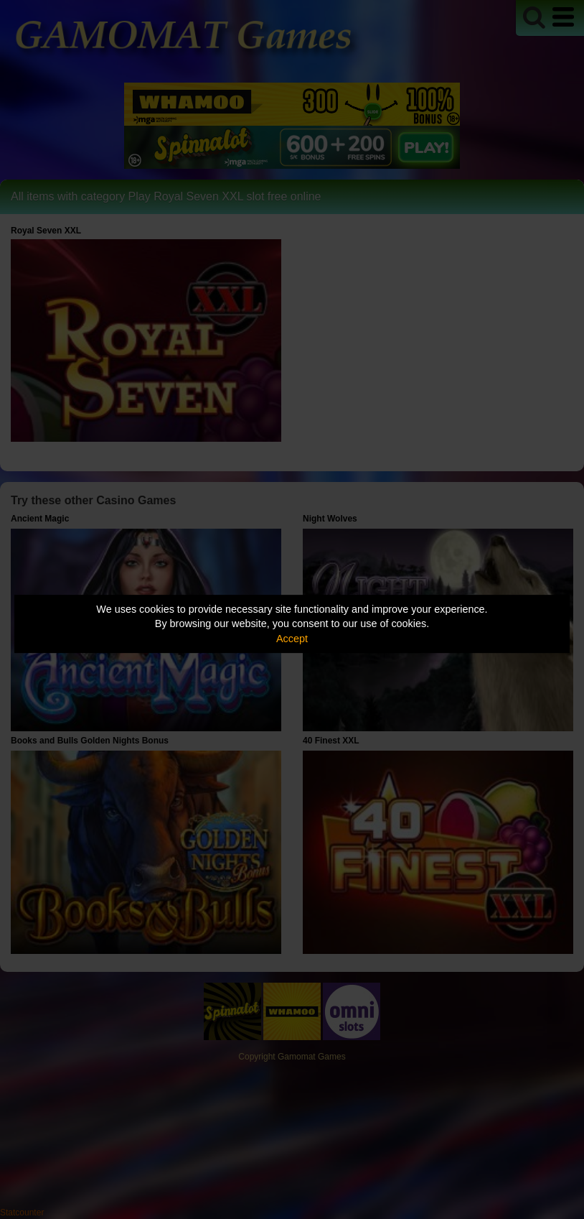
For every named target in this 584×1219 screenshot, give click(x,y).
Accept (292, 638)
